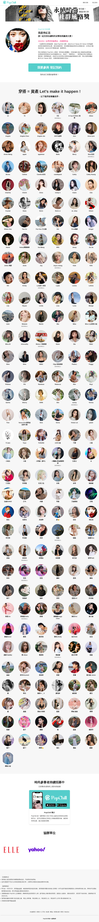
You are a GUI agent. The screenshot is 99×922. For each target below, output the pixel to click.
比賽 (47, 912)
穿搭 (38, 912)
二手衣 (43, 912)
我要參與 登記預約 (49, 67)
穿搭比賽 (57, 912)
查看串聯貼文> (58, 118)
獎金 (51, 912)
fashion (67, 912)
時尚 (62, 912)
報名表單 (19, 888)
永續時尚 (33, 912)
